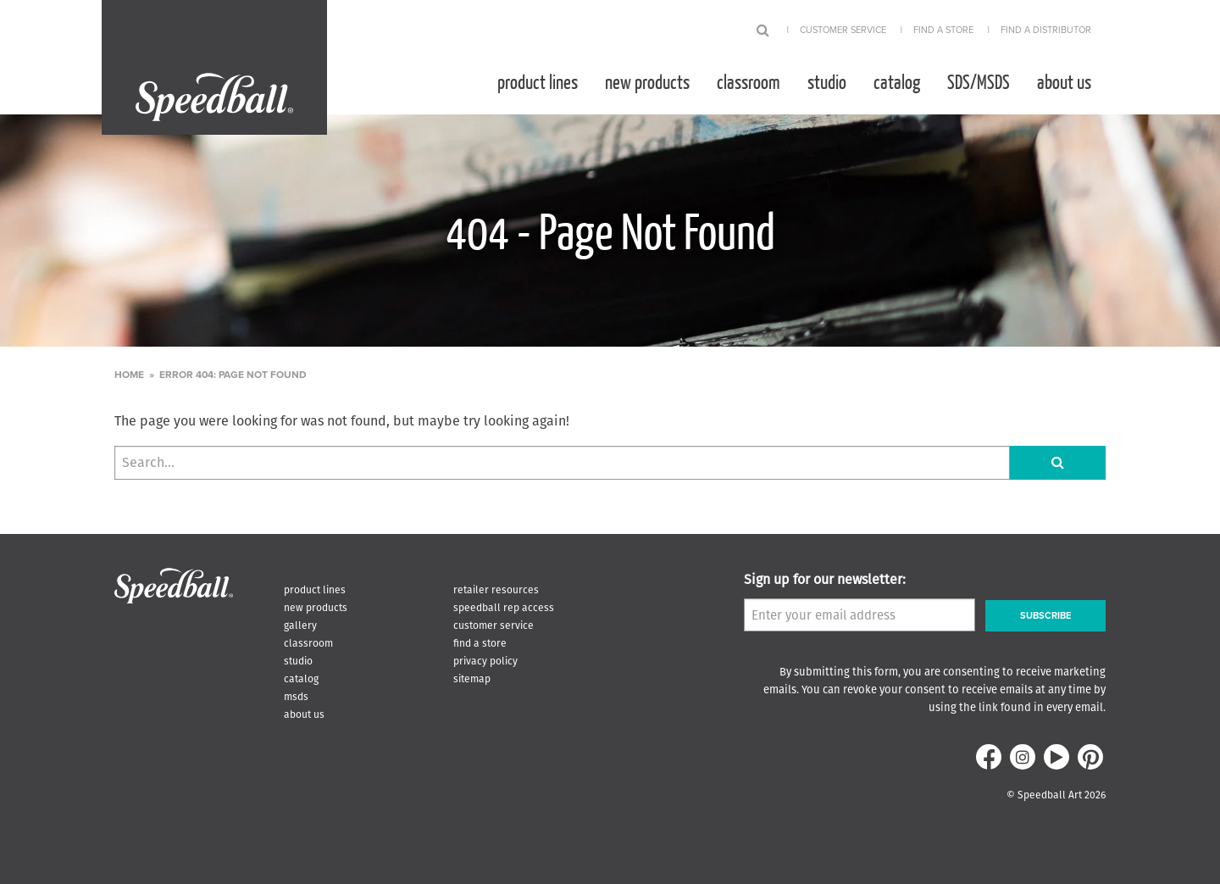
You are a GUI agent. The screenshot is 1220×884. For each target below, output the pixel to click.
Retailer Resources (496, 589)
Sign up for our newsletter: (825, 579)
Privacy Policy (485, 660)
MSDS (296, 696)
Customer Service (843, 30)
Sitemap (472, 678)
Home (129, 375)
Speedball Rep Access (503, 607)
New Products (647, 81)
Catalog (896, 81)
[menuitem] (537, 81)
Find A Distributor (1046, 30)
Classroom (748, 81)
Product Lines (537, 81)
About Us (1064, 81)
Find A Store (943, 30)
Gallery (300, 625)
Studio (826, 81)
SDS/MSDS (978, 81)
